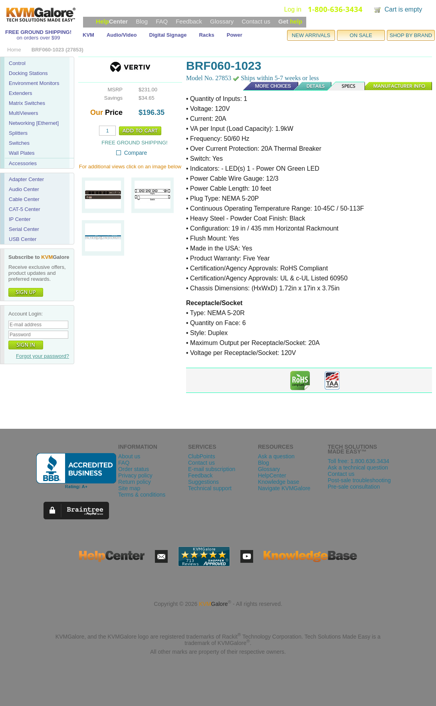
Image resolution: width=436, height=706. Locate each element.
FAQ (162, 21)
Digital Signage (168, 35)
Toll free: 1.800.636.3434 (358, 461)
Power (234, 35)
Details (313, 86)
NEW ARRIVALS (311, 35)
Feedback (189, 21)
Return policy (134, 482)
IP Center (20, 219)
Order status (133, 469)
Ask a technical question (358, 467)
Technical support (210, 488)
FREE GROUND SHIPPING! (38, 32)
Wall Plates (22, 153)
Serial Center (24, 229)
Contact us (256, 21)
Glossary (222, 21)
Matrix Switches (27, 103)
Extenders (20, 93)
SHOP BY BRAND (411, 35)
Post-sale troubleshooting (359, 480)
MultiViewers (23, 113)
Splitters (18, 133)
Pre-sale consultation (354, 486)
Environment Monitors (34, 83)
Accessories (23, 163)
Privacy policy (135, 475)
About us (129, 456)
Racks (206, 35)
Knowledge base (278, 482)
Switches (19, 143)
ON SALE (361, 35)
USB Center (22, 239)
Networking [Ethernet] (34, 123)
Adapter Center (26, 179)
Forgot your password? (42, 356)
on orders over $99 (38, 38)
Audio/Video (122, 35)
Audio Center (24, 189)
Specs (348, 86)
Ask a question (276, 456)
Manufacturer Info (398, 86)
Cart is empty (403, 9)
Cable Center (24, 199)
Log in (292, 9)
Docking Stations (28, 73)
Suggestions (203, 482)
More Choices (266, 86)
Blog (142, 21)
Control (17, 63)
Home (14, 50)
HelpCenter (272, 475)
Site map (129, 488)
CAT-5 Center (24, 209)
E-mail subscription (211, 469)
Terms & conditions (141, 494)
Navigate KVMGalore (284, 488)
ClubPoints (201, 456)
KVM (88, 35)
